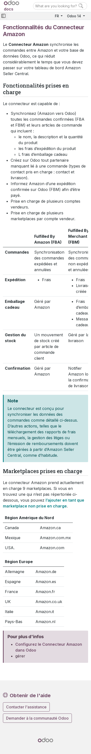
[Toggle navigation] (3, 16)
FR (57, 16)
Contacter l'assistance (26, 706)
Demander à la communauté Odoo (37, 718)
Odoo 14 (74, 16)
